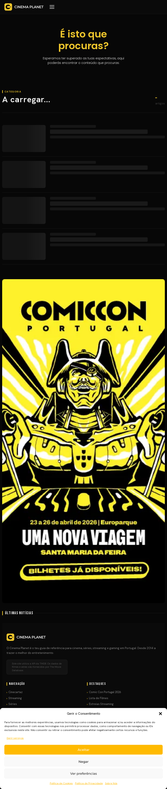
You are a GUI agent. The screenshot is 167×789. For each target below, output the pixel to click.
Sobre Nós (111, 783)
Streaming (15, 698)
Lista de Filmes (98, 698)
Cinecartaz (15, 692)
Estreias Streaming (101, 704)
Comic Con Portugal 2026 (105, 692)
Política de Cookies (61, 783)
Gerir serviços (15, 738)
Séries (12, 704)
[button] (160, 713)
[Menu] (52, 7)
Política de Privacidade (89, 783)
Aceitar (83, 750)
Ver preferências (83, 773)
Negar (83, 762)
